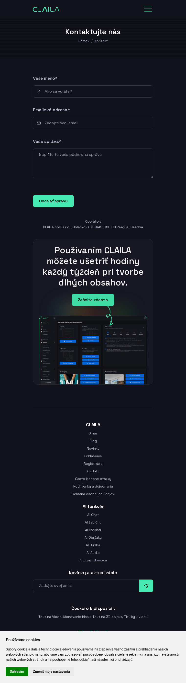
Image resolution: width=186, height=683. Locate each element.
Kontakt (93, 471)
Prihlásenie (93, 456)
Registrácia (93, 463)
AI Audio (93, 552)
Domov (83, 41)
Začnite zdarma (93, 299)
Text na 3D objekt (107, 617)
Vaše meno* (45, 78)
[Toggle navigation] (148, 9)
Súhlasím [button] (17, 671)
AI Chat (93, 514)
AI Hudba (93, 545)
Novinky (93, 448)
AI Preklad (93, 530)
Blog (93, 441)
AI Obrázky (93, 537)
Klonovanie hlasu (77, 617)
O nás (93, 433)
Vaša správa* (47, 141)
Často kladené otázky (93, 479)
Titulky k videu (136, 617)
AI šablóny (93, 522)
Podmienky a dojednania (93, 486)
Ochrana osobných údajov (93, 494)
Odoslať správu (53, 201)
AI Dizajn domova (93, 560)
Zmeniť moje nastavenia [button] (51, 671)
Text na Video (50, 617)
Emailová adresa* (51, 110)
